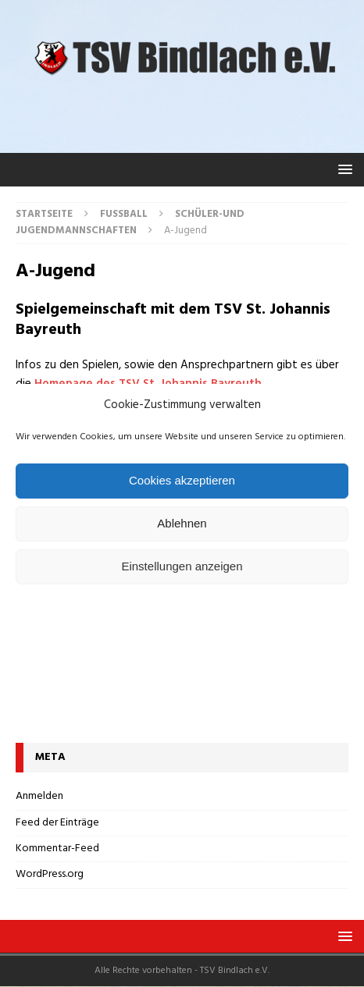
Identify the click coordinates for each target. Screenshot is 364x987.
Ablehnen (181, 523)
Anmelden (39, 796)
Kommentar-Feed (57, 848)
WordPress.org (50, 874)
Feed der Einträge (57, 823)
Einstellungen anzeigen (181, 566)
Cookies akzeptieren (182, 480)
